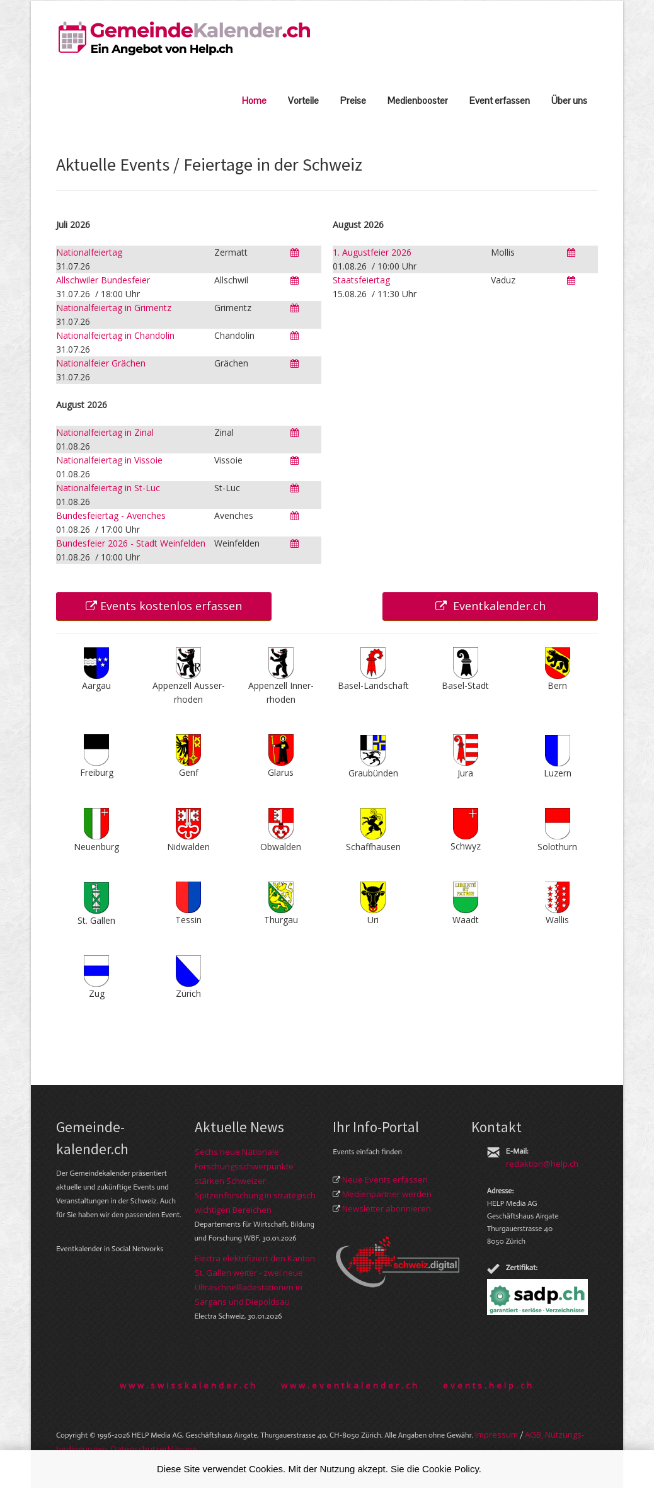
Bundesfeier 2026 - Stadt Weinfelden (130, 543)
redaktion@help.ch (542, 1163)
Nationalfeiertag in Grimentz (113, 308)
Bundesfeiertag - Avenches (111, 515)
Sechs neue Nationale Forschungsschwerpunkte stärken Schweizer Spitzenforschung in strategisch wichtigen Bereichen (255, 1180)
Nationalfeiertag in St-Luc (108, 488)
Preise (353, 100)
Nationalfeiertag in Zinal (105, 432)
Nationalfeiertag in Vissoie (109, 460)
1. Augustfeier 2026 (372, 252)
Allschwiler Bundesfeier (103, 280)
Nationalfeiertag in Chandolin (115, 335)
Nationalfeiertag (89, 252)
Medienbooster (417, 100)
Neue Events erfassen (385, 1179)
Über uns (569, 100)
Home (254, 100)
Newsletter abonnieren (386, 1208)
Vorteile (303, 100)
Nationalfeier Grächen (101, 363)
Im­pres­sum (496, 1434)
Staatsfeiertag (361, 280)
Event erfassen (499, 100)
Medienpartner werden (387, 1194)
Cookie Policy (450, 1468)
